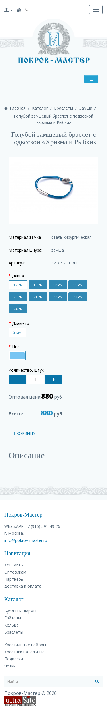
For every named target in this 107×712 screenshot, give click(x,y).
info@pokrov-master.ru (25, 540)
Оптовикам (15, 572)
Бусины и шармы (20, 611)
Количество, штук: (27, 370)
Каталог (40, 108)
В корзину (23, 433)
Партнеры (14, 579)
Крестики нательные (24, 652)
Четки (10, 666)
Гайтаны (12, 617)
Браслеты (63, 108)
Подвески (13, 658)
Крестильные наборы (25, 644)
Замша (85, 108)
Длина (18, 276)
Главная (18, 108)
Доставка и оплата (22, 586)
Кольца (11, 625)
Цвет (17, 346)
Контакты (13, 565)
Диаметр (20, 323)
